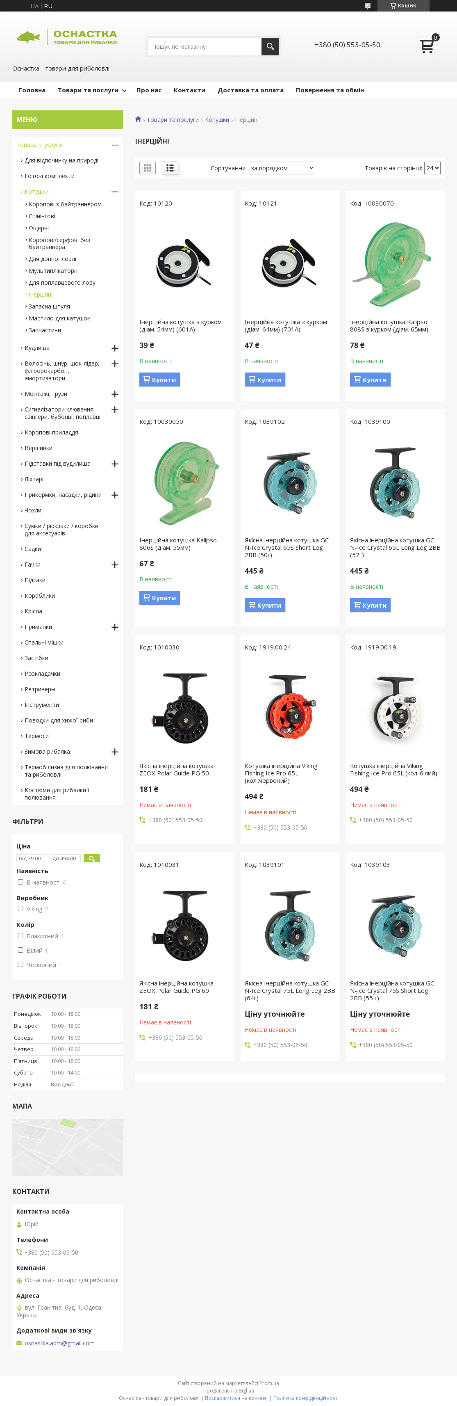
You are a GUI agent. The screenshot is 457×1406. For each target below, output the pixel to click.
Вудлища (37, 348)
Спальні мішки (44, 642)
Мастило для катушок (59, 318)
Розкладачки (42, 673)
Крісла (33, 611)
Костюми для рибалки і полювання (57, 793)
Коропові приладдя (51, 432)
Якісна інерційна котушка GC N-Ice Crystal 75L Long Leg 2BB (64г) (290, 990)
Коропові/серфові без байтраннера (59, 243)
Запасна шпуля (49, 306)
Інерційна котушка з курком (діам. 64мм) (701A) (286, 325)
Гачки (33, 564)
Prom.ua (269, 1383)
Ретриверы (40, 689)
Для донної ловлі (52, 259)
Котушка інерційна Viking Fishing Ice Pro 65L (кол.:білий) (393, 769)
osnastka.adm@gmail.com (60, 1343)
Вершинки (38, 448)
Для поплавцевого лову (62, 282)
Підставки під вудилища (58, 463)
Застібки (36, 658)
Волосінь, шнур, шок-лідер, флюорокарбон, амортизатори (62, 370)
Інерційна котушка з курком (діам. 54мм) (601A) (180, 325)
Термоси (37, 736)
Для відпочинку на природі (61, 160)
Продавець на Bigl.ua (228, 1390)
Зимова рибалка (47, 751)
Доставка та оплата (251, 90)
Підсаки (35, 580)
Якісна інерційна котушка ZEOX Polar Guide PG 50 (176, 769)
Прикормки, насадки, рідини (63, 494)
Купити (164, 379)
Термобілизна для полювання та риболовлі (66, 770)
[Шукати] (270, 46)
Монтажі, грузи (46, 394)
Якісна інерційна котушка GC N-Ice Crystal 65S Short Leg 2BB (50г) (287, 547)
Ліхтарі (34, 479)
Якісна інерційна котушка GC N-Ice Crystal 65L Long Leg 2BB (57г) (395, 547)
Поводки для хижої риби (59, 720)
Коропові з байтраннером (65, 204)
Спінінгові (42, 216)
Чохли (33, 510)
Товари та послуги (88, 90)
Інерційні (40, 294)
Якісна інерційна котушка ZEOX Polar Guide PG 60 (176, 986)
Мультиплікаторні (54, 270)
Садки (33, 549)
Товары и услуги (39, 145)
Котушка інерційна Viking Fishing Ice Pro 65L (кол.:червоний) (281, 773)
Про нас (148, 90)
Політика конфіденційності (306, 1398)
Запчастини (45, 330)
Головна (31, 90)
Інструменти (42, 705)
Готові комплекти (50, 176)
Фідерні (39, 228)
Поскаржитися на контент (236, 1398)
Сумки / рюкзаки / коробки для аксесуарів (61, 529)
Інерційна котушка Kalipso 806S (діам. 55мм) (178, 543)
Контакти (189, 90)
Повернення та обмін (330, 90)
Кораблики (40, 595)
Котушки (217, 119)
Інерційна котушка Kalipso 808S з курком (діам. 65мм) (389, 325)
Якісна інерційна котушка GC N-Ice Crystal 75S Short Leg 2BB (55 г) (392, 990)
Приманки (38, 627)
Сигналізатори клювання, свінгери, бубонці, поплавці (62, 413)
